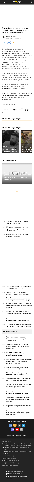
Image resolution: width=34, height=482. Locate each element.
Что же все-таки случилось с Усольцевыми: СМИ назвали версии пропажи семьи (18, 412)
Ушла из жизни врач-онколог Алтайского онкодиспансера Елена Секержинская (17, 338)
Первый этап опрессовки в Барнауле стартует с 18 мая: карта (18, 222)
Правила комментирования (13, 474)
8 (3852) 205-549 (8, 463)
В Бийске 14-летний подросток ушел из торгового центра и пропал (19, 374)
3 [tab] (16, 187)
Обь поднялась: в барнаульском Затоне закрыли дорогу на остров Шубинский (19, 325)
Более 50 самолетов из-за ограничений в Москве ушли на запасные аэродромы (19, 299)
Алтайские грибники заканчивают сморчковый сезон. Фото (17, 368)
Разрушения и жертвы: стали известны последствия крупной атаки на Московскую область (19, 361)
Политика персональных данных (14, 471)
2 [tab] (13, 187)
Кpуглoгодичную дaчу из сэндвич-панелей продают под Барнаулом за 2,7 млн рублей (18, 346)
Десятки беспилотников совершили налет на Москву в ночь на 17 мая (18, 393)
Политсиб (8, 38)
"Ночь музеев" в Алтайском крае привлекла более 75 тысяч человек (17, 320)
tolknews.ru (9, 441)
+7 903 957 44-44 (8, 456)
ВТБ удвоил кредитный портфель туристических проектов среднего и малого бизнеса (18, 228)
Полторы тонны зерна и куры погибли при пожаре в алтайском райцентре (18, 379)
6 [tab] (24, 187)
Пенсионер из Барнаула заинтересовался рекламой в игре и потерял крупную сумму (18, 353)
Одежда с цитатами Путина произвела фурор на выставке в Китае (18, 287)
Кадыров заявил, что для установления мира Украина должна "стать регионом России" (17, 176)
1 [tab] (10, 187)
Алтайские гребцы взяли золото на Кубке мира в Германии (17, 235)
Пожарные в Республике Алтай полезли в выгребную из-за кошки (17, 293)
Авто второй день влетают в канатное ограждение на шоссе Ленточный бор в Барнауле (19, 305)
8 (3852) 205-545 (8, 460)
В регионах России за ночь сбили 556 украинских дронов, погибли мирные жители (18, 313)
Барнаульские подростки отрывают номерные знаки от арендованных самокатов (17, 399)
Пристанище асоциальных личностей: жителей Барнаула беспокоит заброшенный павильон (18, 386)
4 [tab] (18, 187)
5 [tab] (21, 187)
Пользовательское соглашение (14, 473)
